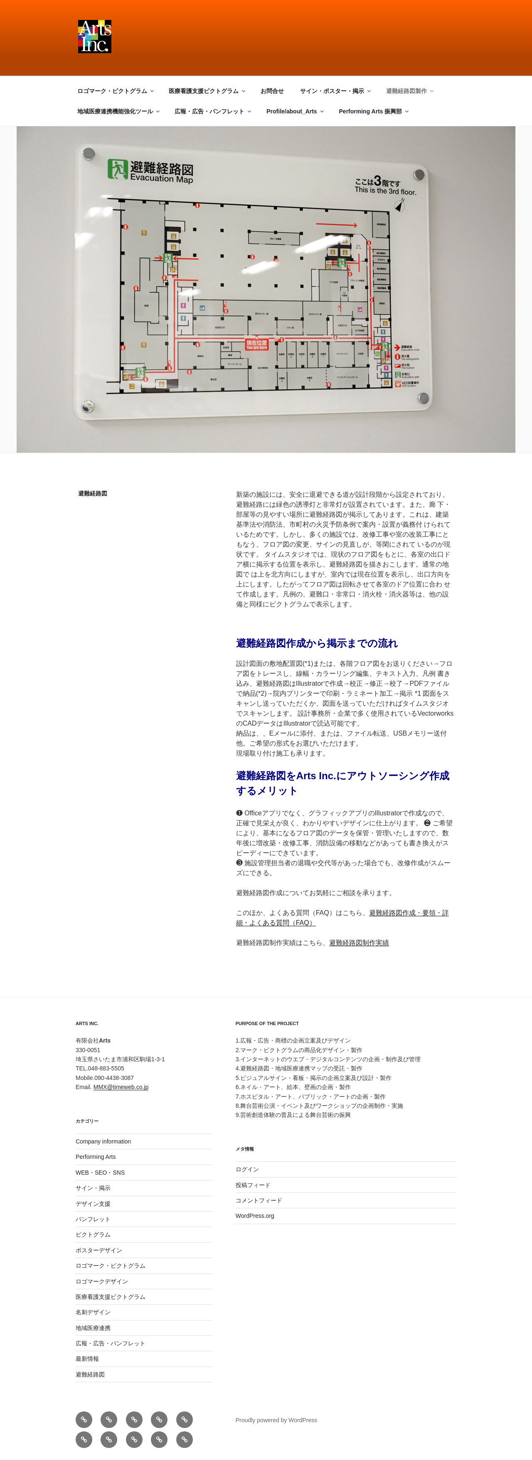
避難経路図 (90, 1374)
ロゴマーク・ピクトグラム (116, 91)
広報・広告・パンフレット (213, 111)
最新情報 (87, 1358)
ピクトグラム (93, 1234)
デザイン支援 (93, 1203)
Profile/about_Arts (295, 111)
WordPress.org (255, 1215)
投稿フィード (253, 1185)
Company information (103, 1141)
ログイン (247, 1169)
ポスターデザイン (99, 1250)
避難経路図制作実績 (359, 942)
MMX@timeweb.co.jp (121, 1087)
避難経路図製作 (410, 91)
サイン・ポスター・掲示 (336, 91)
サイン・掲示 (93, 1188)
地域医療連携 (93, 1328)
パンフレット (93, 1219)
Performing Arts (96, 1156)
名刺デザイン (93, 1312)
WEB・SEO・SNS (100, 1172)
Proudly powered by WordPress (277, 1420)
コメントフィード (259, 1200)
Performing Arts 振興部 (374, 111)
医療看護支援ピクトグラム (207, 91)
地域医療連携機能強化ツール (119, 111)
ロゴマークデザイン (102, 1281)
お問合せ (272, 91)
